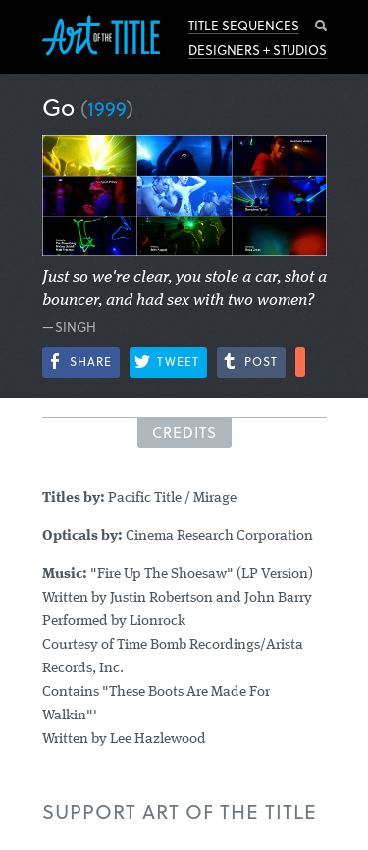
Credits (184, 432)
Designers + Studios (257, 50)
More (300, 362)
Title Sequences (243, 25)
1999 (107, 108)
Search (321, 25)
